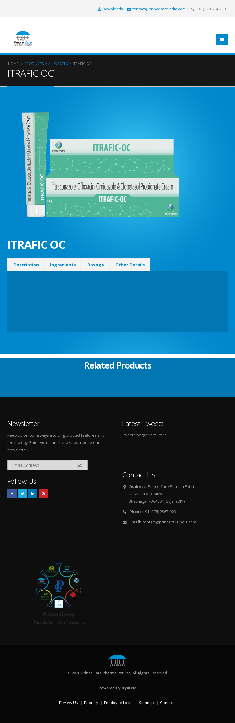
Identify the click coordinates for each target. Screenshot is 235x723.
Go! (80, 465)
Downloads (111, 9)
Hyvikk (128, 688)
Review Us (68, 702)
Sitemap (146, 702)
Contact (167, 702)
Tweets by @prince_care (144, 435)
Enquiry (91, 702)
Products (34, 63)
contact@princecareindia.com (157, 9)
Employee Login (118, 702)
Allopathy (58, 63)
